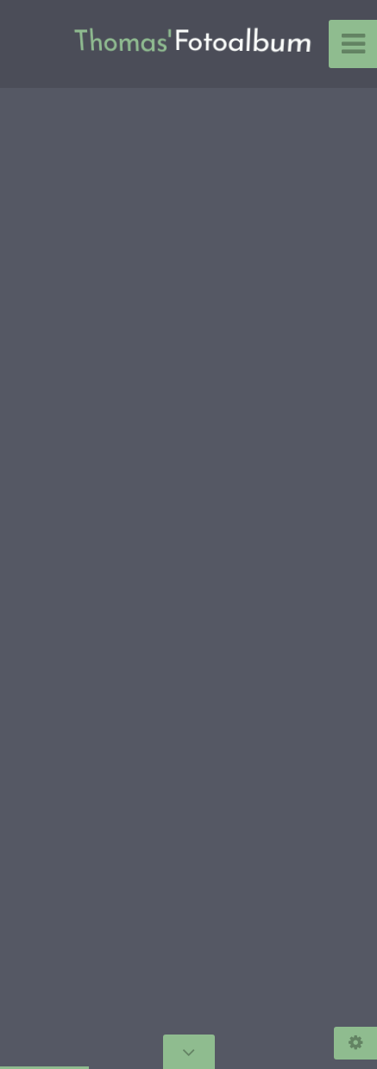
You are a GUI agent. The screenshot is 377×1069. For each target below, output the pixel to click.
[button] (52, 534)
